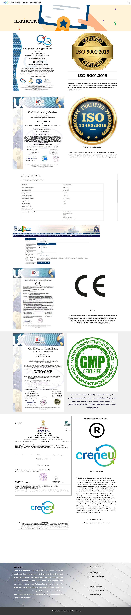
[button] (129, 2)
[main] (65, 18)
